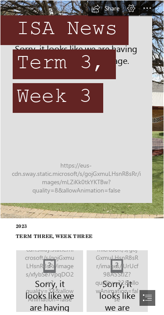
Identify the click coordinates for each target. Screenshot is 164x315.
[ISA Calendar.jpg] (50, 281)
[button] (105, 8)
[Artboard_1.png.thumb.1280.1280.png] (117, 281)
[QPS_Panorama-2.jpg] (82, 109)
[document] (82, 157)
